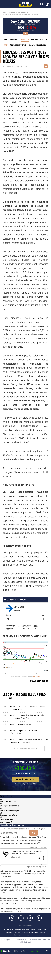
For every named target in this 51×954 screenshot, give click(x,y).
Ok (33, 832)
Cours (5, 39)
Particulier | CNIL (8, 903)
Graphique (14, 39)
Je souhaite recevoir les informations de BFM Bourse (25, 837)
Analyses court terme (18, 45)
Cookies (10, 932)
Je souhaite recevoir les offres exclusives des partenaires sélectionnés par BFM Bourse (20, 842)
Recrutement (31, 929)
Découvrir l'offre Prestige (25, 779)
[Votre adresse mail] (13, 833)
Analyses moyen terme (37, 45)
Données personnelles (36, 932)
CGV (44, 929)
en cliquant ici (17, 911)
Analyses (25, 39)
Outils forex (6, 796)
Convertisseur (37, 39)
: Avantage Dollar (20, 724)
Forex (4, 13)
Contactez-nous (10, 929)
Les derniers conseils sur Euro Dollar (24, 696)
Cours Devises (12, 13)
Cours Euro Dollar (22, 13)
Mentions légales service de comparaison (26, 935)
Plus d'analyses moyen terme (25, 748)
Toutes (5, 45)
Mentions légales (21, 932)
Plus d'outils (6, 822)
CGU (40, 929)
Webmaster (21, 929)
